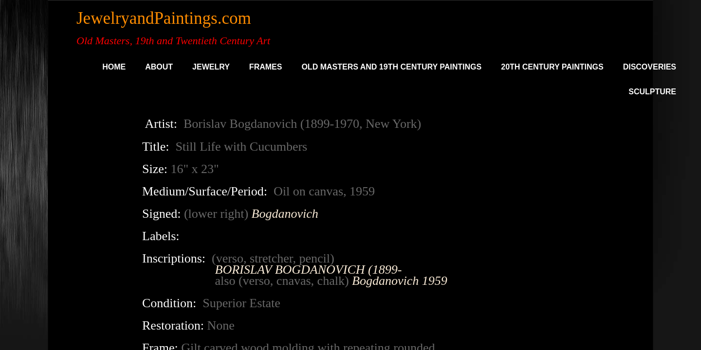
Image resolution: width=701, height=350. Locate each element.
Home (114, 67)
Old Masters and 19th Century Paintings (391, 67)
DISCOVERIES (649, 67)
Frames (265, 67)
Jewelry (211, 67)
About (159, 67)
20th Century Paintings (552, 67)
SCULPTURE (652, 92)
